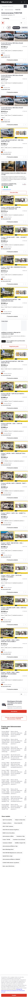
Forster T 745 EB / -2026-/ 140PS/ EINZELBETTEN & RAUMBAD (10, 673)
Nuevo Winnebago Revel (8, 849)
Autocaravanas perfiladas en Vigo (10, 846)
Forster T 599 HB (6, 839)
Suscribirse (14, 711)
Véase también (6, 816)
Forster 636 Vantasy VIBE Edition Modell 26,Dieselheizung (12, 43)
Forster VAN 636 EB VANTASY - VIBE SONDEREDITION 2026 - (11, 300)
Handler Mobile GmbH (5, 57)
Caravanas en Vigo (20, 836)
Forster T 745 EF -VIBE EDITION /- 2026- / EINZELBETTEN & (12, 543)
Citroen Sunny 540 (18, 823)
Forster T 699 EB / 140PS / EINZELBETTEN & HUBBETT (13, 454)
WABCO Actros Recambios (9, 833)
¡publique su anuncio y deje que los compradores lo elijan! (10, 333)
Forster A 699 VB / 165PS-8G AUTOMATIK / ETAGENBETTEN (12, 394)
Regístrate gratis (14, 346)
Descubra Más (14, 192)
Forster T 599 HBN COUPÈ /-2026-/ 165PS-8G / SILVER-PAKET (14, 608)
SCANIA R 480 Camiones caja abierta (11, 862)
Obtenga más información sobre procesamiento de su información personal (13, 991)
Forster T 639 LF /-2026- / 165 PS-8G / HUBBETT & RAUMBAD (11, 576)
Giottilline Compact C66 (20, 842)
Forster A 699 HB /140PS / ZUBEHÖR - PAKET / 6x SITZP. (13, 484)
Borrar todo (16, 27)
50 (21, 23)
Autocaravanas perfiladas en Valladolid (11, 859)
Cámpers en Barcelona (20, 819)
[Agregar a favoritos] (25, 59)
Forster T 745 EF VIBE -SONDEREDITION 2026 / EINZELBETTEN (13, 267)
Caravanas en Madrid (7, 842)
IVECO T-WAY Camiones (8, 826)
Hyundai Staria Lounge (7, 856)
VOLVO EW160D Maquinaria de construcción (12, 852)
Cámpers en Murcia (7, 823)
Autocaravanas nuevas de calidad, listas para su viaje (13, 173)
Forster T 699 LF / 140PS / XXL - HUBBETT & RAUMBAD (13, 513)
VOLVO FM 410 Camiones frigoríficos (11, 829)
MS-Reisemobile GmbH (6, 154)
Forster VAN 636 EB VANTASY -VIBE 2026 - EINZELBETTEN (12, 140)
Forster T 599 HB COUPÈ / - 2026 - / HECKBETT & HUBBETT (14, 238)
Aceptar (14, 995)
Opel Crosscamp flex (7, 819)
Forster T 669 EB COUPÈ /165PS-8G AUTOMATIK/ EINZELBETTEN (11, 208)
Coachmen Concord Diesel (19, 839)
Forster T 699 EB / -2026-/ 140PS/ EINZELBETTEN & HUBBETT (10, 640)
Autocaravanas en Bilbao (8, 836)
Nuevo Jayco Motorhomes (8, 866)
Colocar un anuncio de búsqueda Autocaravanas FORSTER (14, 718)
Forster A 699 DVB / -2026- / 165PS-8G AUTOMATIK (11, 424)
